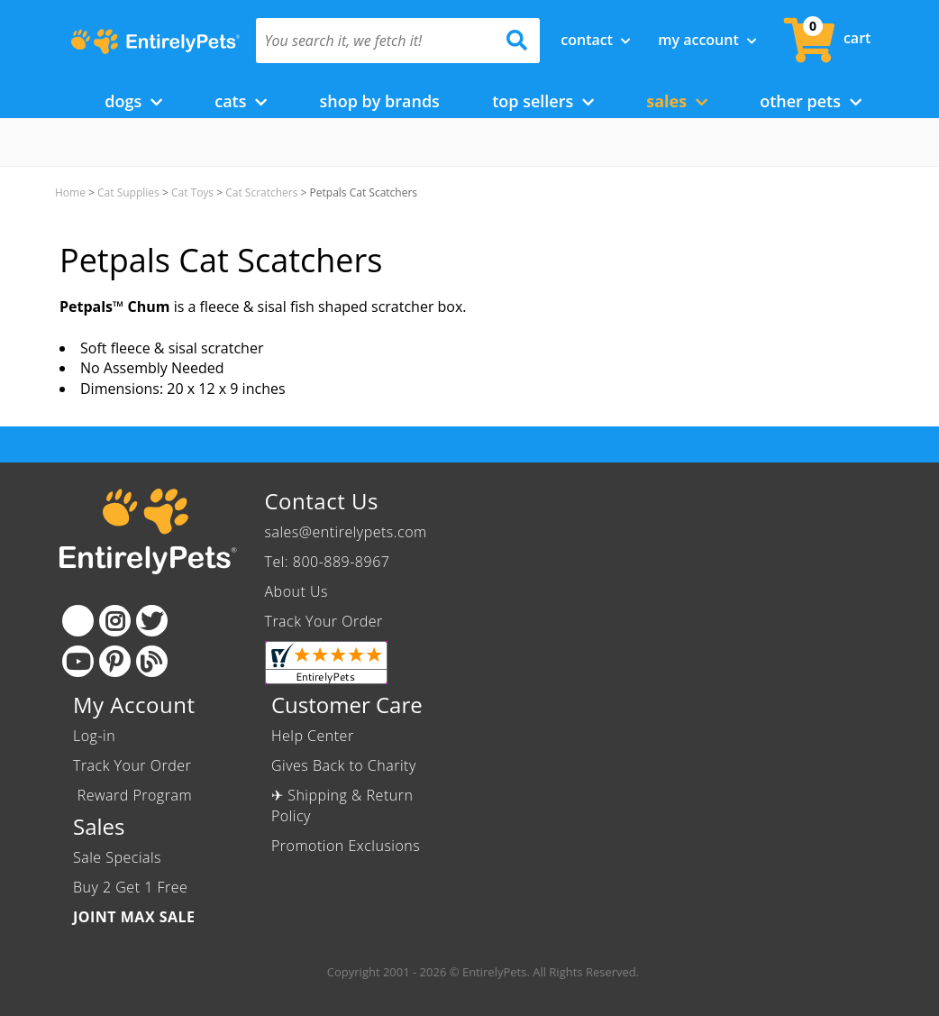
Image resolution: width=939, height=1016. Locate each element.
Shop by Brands (379, 101)
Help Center (312, 736)
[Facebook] (78, 620)
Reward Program (134, 795)
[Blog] (152, 661)
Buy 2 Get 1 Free (130, 887)
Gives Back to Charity (343, 765)
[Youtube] (78, 661)
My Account (707, 40)
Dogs (133, 101)
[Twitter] (152, 620)
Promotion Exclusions (345, 846)
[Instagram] (115, 620)
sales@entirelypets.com (346, 532)
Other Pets (811, 101)
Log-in (94, 736)
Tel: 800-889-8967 (327, 562)
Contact (596, 40)
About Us (296, 591)
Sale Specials (117, 857)
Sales (676, 101)
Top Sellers (543, 101)
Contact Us (321, 501)
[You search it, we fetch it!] (376, 40)
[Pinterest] (115, 661)
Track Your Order (324, 621)
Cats (240, 101)
